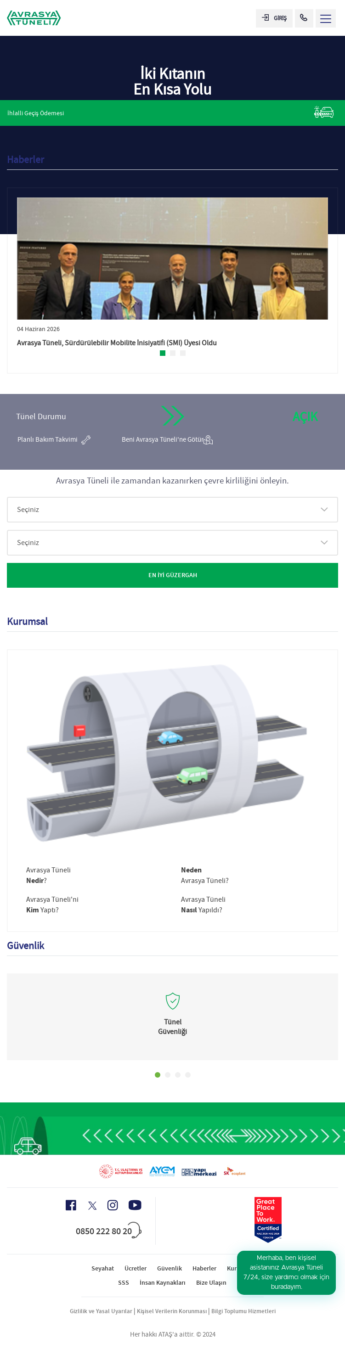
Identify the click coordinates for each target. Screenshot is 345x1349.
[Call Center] (304, 18)
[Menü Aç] (326, 18)
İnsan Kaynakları (163, 1282)
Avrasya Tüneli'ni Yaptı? (52, 905)
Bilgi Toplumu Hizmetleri (243, 1311)
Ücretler (135, 1268)
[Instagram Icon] (112, 1205)
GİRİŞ (274, 18)
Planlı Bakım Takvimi (53, 439)
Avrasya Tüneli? (48, 875)
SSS (123, 1282)
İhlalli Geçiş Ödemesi (170, 112)
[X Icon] (91, 1205)
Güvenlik (169, 1268)
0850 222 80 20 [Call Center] (104, 1231)
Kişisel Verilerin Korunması (172, 1311)
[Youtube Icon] (135, 1205)
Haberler (204, 1268)
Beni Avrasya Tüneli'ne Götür (167, 439)
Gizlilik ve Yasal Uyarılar (101, 1311)
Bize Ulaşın (211, 1282)
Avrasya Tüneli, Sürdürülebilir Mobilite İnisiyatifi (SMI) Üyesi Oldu (117, 343)
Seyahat (102, 1268)
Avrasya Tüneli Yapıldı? (203, 905)
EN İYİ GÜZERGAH (172, 575)
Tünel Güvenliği (172, 1026)
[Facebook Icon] (71, 1205)
